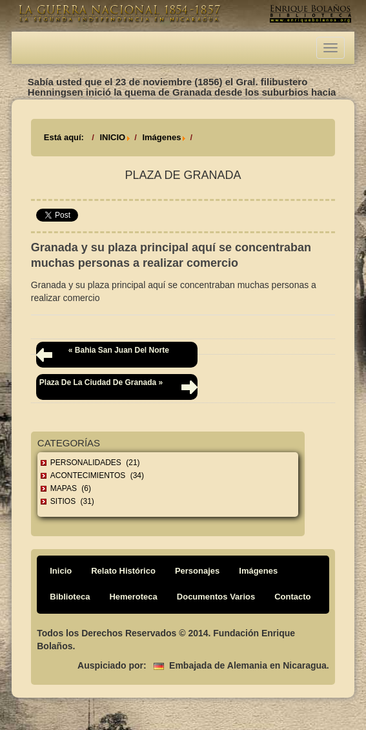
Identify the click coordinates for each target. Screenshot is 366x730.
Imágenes (161, 137)
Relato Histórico (123, 571)
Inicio (61, 571)
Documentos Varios (216, 596)
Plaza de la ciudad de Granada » (101, 382)
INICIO (112, 137)
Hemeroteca (133, 596)
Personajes (197, 571)
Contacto (292, 596)
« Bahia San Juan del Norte (118, 350)
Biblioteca (70, 596)
